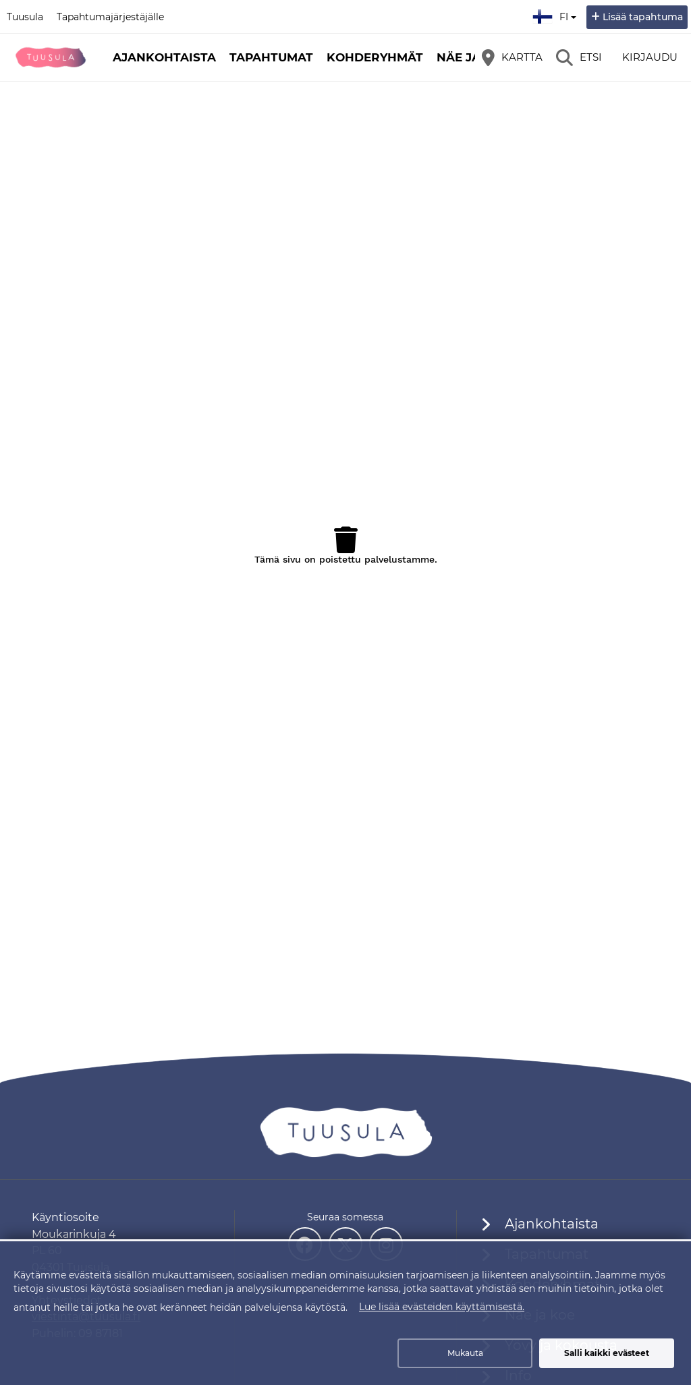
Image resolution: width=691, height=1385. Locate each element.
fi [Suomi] (556, 15)
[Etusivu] (50, 57)
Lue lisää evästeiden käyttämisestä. (441, 1307)
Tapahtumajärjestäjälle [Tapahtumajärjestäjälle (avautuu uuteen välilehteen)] (110, 17)
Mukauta (465, 1353)
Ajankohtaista (164, 57)
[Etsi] (579, 57)
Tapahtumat (271, 57)
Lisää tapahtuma (643, 17)
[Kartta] (512, 57)
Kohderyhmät (375, 57)
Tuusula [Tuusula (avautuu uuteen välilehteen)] (25, 17)
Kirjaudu (650, 57)
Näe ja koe (473, 57)
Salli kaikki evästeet (606, 1353)
